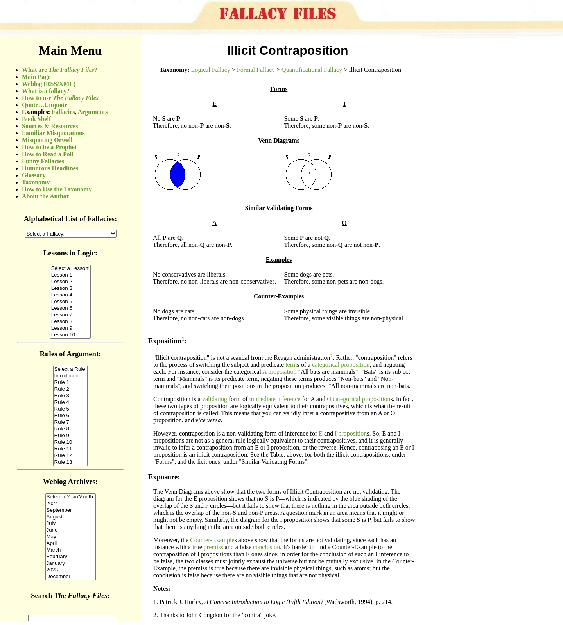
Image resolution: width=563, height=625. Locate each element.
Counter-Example (212, 540)
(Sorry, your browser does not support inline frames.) (70, 328)
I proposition (351, 433)
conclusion (266, 547)
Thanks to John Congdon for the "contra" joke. (218, 615)
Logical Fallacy (210, 69)
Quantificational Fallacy (312, 69)
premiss (213, 547)
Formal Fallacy (256, 69)
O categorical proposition (359, 399)
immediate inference (274, 399)
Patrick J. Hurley (180, 601)
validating (214, 399)
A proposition (279, 371)
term (291, 364)
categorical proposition (340, 364)
